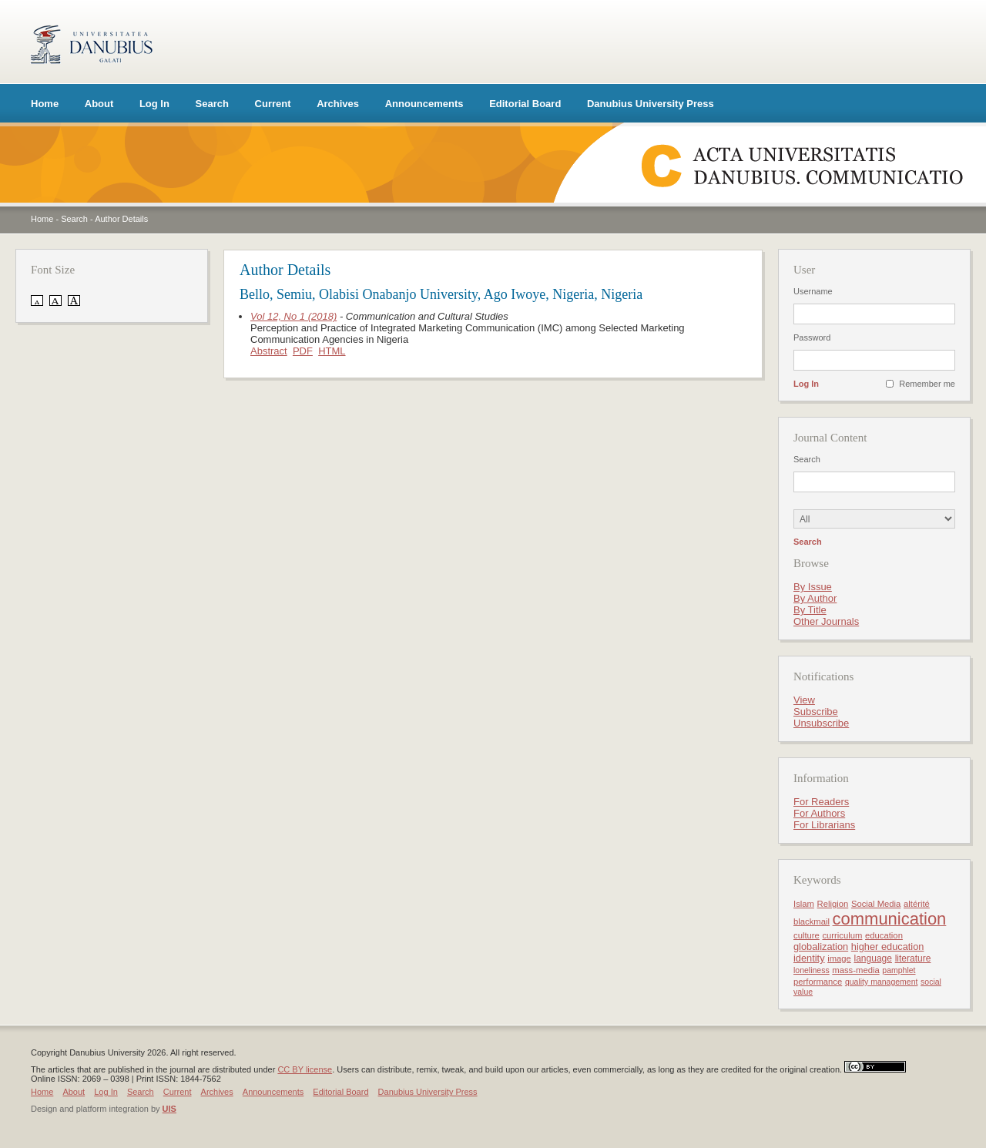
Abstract (268, 351)
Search (212, 103)
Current (273, 103)
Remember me (927, 383)
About (99, 103)
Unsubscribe (821, 723)
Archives (338, 103)
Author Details (121, 218)
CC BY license (304, 1069)
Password (811, 337)
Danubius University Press (650, 103)
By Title (810, 610)
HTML (331, 351)
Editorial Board (525, 103)
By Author (815, 598)
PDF (303, 351)
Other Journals (826, 621)
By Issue (812, 586)
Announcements (424, 103)
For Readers (821, 801)
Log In (154, 103)
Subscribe (815, 711)
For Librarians (824, 825)
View (804, 700)
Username (813, 291)
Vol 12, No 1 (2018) (293, 316)
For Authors (819, 813)
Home (45, 103)
